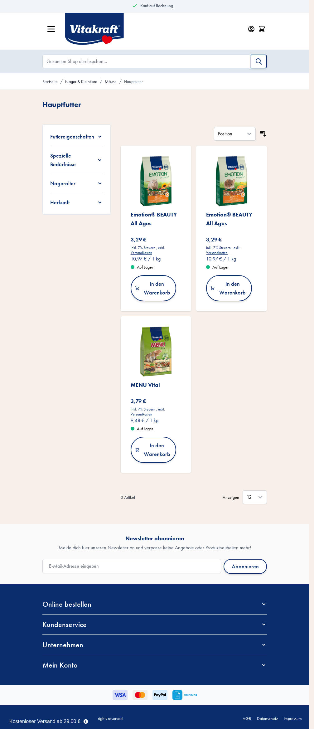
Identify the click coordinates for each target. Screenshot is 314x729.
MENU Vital (145, 384)
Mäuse (111, 81)
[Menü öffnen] (51, 29)
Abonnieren (245, 566)
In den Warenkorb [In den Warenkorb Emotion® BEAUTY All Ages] (152, 288)
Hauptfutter (133, 81)
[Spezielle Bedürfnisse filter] (76, 160)
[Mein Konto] (251, 29)
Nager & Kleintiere (81, 81)
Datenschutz (267, 718)
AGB (247, 718)
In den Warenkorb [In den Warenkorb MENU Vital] (152, 450)
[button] (154, 604)
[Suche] (259, 61)
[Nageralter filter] (76, 183)
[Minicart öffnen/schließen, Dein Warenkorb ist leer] (262, 29)
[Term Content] (86, 721)
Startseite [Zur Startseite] (50, 81)
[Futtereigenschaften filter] (76, 136)
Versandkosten (141, 252)
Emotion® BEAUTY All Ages (154, 219)
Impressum (293, 718)
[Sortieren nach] (235, 134)
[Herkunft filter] (76, 202)
